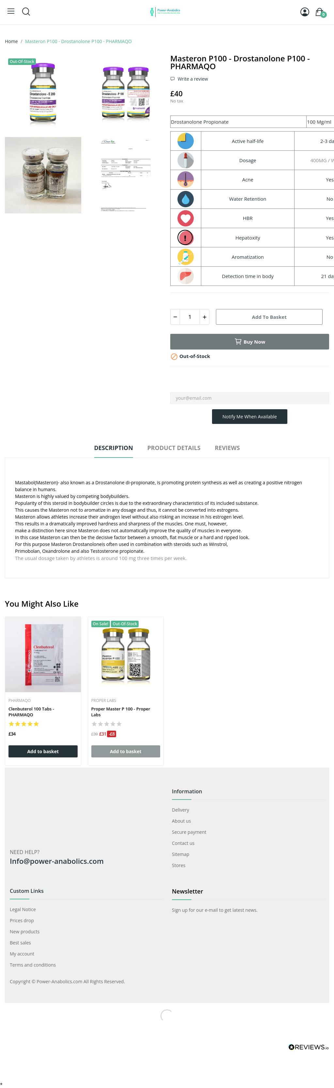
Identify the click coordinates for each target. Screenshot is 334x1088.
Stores (178, 865)
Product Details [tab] (173, 448)
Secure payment (189, 832)
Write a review (192, 79)
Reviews (227, 448)
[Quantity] (190, 317)
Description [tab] (113, 448)
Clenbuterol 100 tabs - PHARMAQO (31, 712)
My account (22, 954)
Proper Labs (103, 701)
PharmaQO (19, 701)
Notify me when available (249, 416)
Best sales (20, 943)
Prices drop (22, 920)
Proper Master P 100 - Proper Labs (120, 712)
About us (181, 821)
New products (24, 931)
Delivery (180, 810)
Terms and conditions (33, 965)
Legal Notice (23, 909)
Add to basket (269, 317)
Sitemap (180, 854)
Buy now (250, 342)
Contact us (183, 843)
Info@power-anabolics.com (57, 861)
